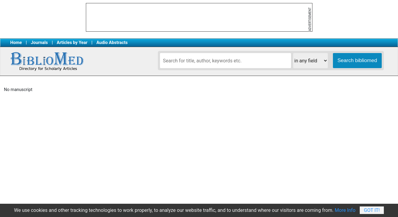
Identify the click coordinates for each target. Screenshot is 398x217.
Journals (39, 42)
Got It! (372, 210)
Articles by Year (72, 42)
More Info (345, 210)
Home (16, 42)
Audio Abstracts (112, 42)
